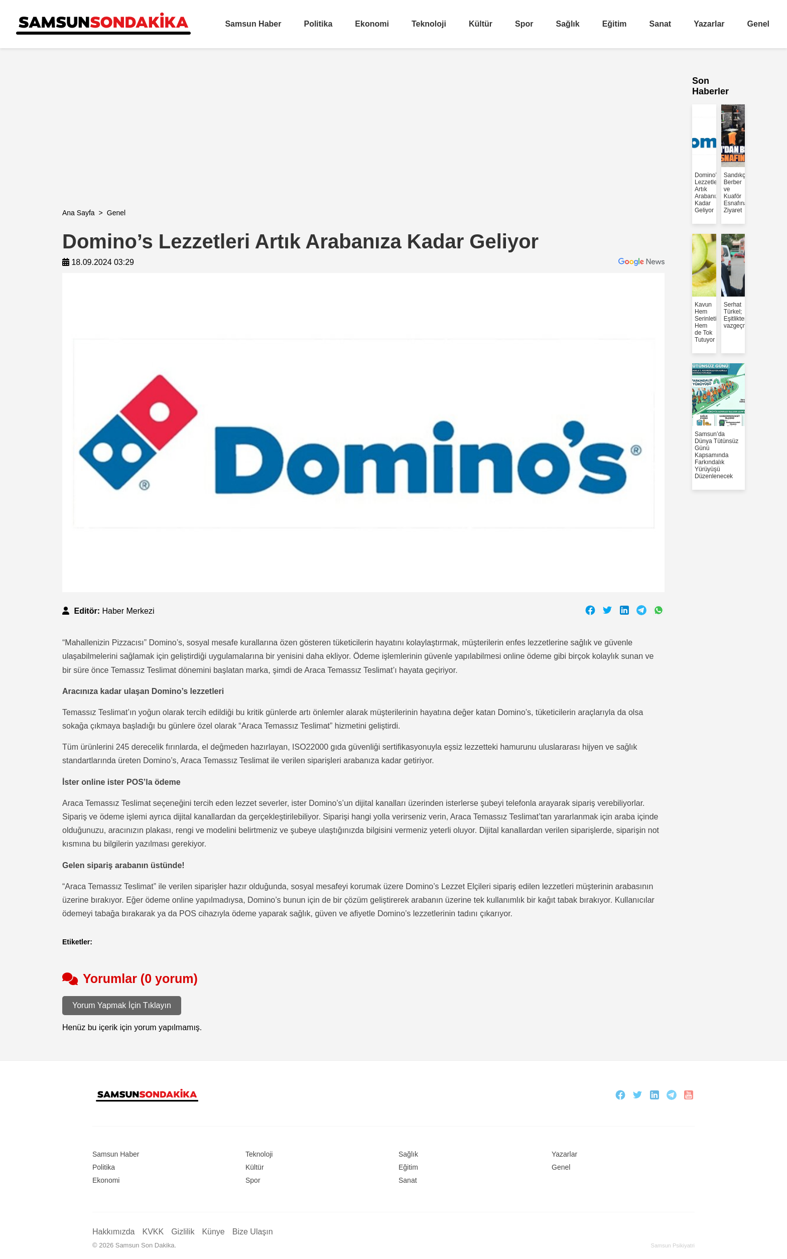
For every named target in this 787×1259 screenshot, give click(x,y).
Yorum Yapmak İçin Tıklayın (121, 1005)
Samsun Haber (253, 24)
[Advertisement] (363, 138)
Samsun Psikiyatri (673, 1245)
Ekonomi (372, 24)
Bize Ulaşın (252, 1231)
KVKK (153, 1231)
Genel (758, 24)
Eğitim (614, 24)
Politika (318, 24)
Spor (524, 24)
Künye (213, 1231)
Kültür (480, 24)
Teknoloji (429, 24)
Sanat (660, 24)
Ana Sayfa (78, 213)
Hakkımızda (113, 1231)
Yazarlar (709, 24)
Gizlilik (182, 1231)
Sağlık (568, 24)
